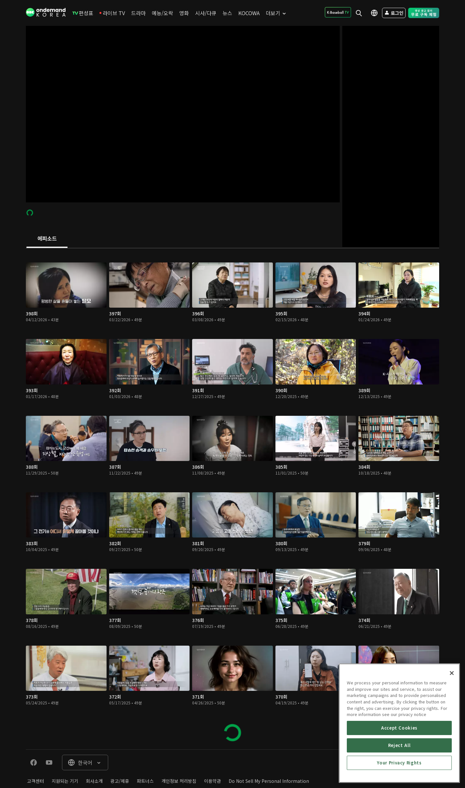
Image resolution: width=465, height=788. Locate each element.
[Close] (452, 715)
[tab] (46, 239)
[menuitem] (82, 13)
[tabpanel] (232, 498)
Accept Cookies (399, 769)
